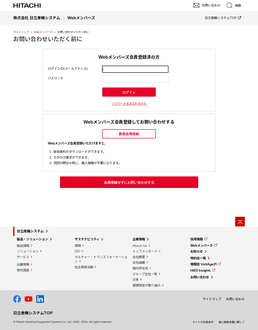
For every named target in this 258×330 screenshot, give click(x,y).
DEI (77, 251)
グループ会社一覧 (144, 274)
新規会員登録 (129, 134)
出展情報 (23, 264)
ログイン (129, 92)
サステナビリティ (87, 239)
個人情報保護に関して (231, 322)
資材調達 (23, 270)
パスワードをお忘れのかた (129, 104)
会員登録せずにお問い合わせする (129, 182)
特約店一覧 (198, 258)
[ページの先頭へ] (240, 221)
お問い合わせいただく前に (47, 39)
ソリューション (28, 251)
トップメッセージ (144, 251)
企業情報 (138, 239)
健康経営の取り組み (146, 285)
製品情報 (23, 246)
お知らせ (196, 251)
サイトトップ (21, 32)
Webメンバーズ (43, 32)
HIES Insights (200, 270)
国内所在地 (140, 268)
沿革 (135, 279)
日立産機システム (30, 231)
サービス (23, 257)
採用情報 (196, 239)
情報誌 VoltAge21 (203, 264)
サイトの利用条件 (203, 322)
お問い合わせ (199, 277)
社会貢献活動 (84, 267)
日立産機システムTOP (221, 18)
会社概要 (138, 257)
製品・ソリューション (32, 239)
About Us (139, 246)
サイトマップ (212, 299)
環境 (78, 246)
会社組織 (138, 262)
